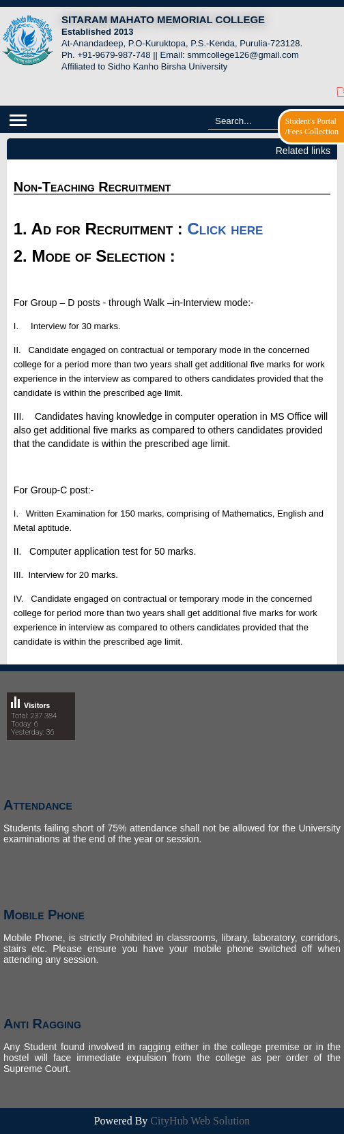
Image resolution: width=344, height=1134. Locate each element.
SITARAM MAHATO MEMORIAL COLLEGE (163, 19)
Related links (303, 150)
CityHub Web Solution (200, 1121)
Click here (225, 228)
